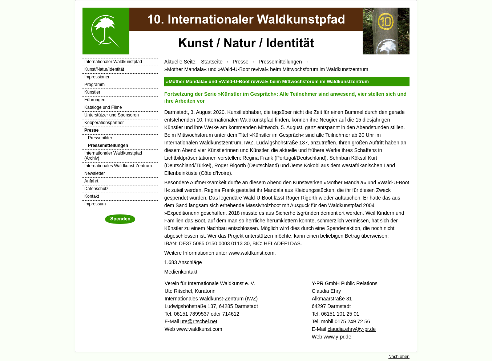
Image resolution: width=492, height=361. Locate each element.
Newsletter (94, 173)
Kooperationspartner (104, 122)
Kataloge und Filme (103, 107)
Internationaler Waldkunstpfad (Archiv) (113, 156)
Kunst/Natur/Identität (104, 69)
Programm (94, 84)
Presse (91, 130)
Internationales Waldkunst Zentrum (118, 165)
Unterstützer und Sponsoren (111, 115)
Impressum (95, 203)
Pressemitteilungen (108, 145)
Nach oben (399, 356)
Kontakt (91, 196)
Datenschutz (96, 188)
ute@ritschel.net (199, 321)
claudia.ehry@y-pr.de (352, 329)
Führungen (94, 99)
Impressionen (97, 76)
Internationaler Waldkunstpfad (113, 61)
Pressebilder (100, 137)
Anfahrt (91, 181)
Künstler (92, 92)
